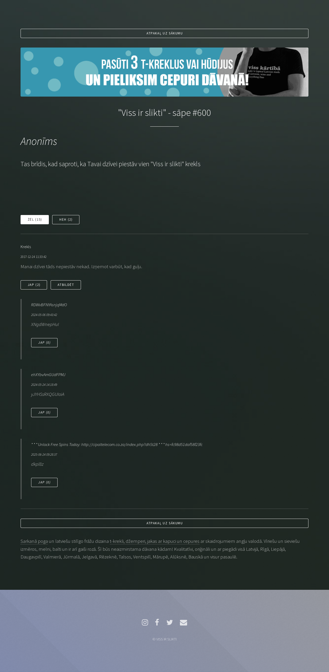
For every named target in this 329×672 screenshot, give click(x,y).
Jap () (34, 285)
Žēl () (35, 219)
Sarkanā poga (34, 541)
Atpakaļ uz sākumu (165, 33)
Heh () (65, 219)
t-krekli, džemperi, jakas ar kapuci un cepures (154, 541)
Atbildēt (66, 285)
